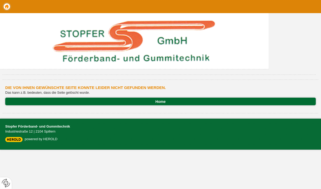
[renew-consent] (6, 183)
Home (7, 6)
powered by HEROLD (41, 139)
